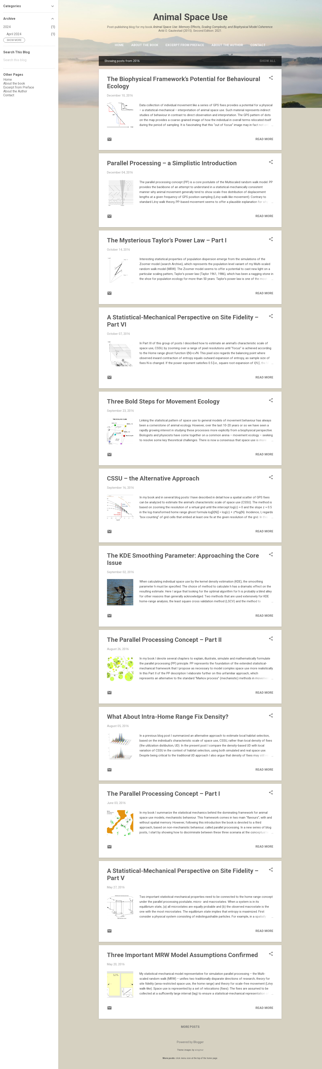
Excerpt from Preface (185, 45)
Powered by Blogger (190, 1042)
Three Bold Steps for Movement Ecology (163, 401)
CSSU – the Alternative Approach (153, 478)
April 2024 (14, 34)
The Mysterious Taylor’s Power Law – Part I (167, 240)
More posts (190, 1026)
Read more (264, 139)
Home (7, 79)
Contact (258, 45)
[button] (270, 78)
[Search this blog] (29, 60)
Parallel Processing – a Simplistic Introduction (172, 163)
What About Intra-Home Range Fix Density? (167, 716)
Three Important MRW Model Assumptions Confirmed (182, 954)
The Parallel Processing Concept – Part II (164, 639)
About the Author (227, 45)
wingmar (199, 1050)
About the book (144, 45)
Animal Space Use (190, 17)
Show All (268, 61)
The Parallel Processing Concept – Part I (163, 793)
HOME (119, 45)
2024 (7, 27)
